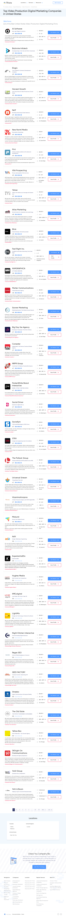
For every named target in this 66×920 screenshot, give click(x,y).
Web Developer (16, 904)
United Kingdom (30, 823)
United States (12, 832)
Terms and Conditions (16, 914)
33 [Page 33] (38, 809)
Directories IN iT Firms (30, 888)
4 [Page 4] (22, 809)
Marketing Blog (7, 890)
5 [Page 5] (25, 809)
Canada (11, 823)
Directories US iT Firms (30, 880)
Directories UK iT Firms (30, 882)
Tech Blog (6, 886)
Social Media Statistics (55, 889)
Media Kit (6, 882)
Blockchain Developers (18, 884)
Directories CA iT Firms (30, 884)
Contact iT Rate (53, 880)
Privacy (22, 914)
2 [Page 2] (16, 809)
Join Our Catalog (39, 867)
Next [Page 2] (43, 809)
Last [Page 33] (49, 809)
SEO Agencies (39, 895)
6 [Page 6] (28, 809)
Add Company (7, 880)
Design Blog (6, 888)
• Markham (12, 828)
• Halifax (11, 826)
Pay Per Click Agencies (41, 893)
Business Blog (7, 892)
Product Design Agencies (42, 887)
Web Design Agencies (17, 902)
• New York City (13, 835)
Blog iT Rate (7, 884)
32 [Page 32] (35, 809)
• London (28, 826)
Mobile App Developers (18, 900)
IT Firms (5, 894)
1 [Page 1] (13, 809)
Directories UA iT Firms (30, 886)
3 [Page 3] (19, 809)
